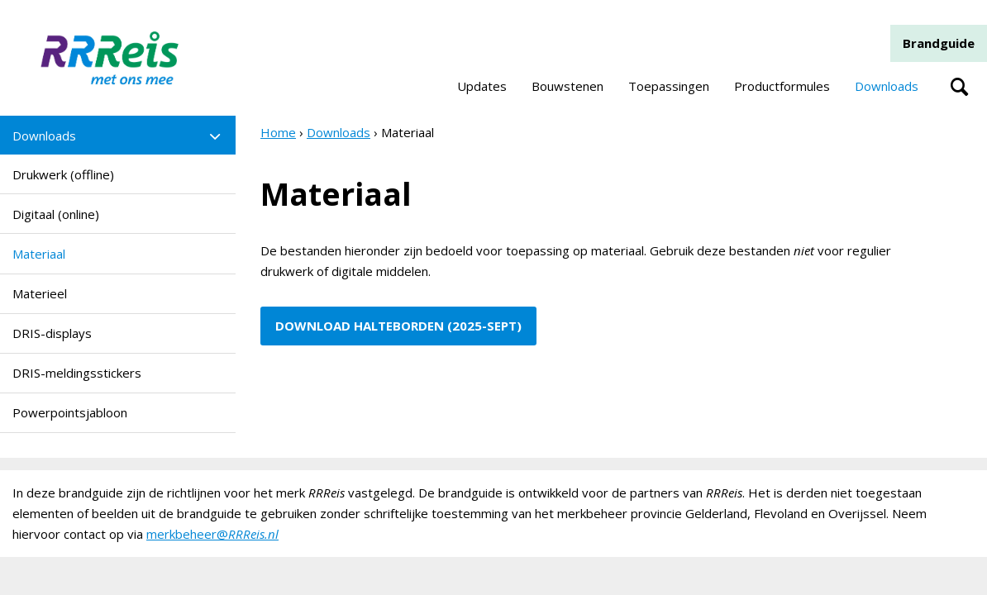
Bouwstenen (567, 86)
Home (278, 132)
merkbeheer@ (212, 534)
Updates (482, 86)
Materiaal (38, 253)
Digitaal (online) (55, 214)
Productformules (782, 86)
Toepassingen (668, 86)
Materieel (39, 293)
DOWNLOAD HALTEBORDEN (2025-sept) (398, 325)
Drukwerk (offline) (63, 174)
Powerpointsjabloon (69, 412)
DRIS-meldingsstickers (76, 372)
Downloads (886, 86)
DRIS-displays (52, 333)
